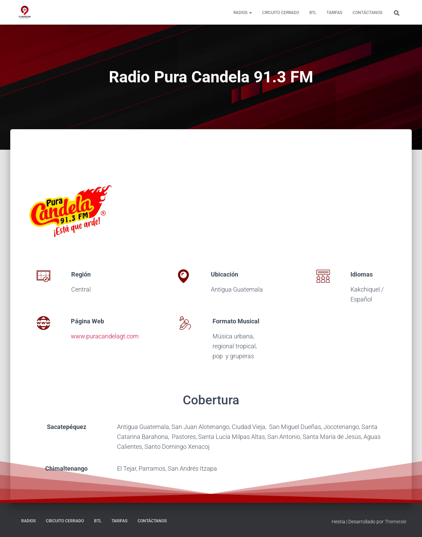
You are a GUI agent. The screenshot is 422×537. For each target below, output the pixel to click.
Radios (242, 12)
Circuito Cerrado (280, 12)
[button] (250, 12)
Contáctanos (367, 12)
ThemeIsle (395, 521)
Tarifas (334, 12)
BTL (312, 12)
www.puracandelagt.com (105, 336)
